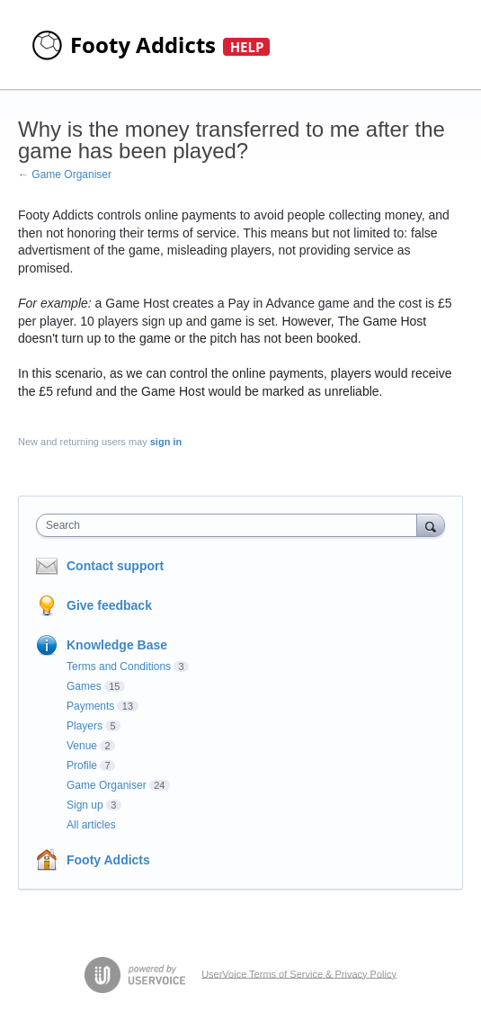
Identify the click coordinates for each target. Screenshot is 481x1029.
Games (84, 686)
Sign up (85, 805)
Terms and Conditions (119, 666)
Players (84, 726)
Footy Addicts (108, 860)
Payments (90, 706)
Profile (82, 765)
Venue (82, 745)
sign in (166, 441)
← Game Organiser (64, 174)
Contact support (115, 565)
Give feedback (109, 605)
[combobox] (230, 525)
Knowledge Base (117, 645)
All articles (91, 825)
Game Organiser (107, 785)
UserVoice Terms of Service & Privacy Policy (298, 973)
